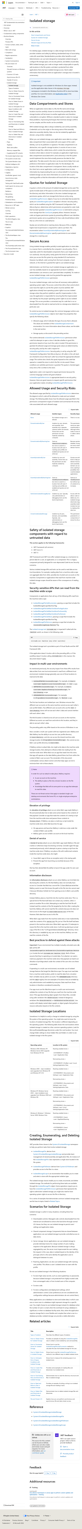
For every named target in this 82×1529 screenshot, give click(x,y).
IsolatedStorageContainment (64, 323)
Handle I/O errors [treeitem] (12, 80)
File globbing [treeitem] (9, 197)
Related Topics (55, 1201)
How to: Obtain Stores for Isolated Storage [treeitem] (16, 92)
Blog (26, 1520)
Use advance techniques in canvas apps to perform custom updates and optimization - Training (51, 1493)
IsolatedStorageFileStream (42, 1166)
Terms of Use (71, 1520)
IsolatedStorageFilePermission (40, 278)
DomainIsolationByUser (37, 423)
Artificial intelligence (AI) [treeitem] (12, 164)
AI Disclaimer (6, 1520)
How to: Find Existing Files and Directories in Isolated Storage (37, 1378)
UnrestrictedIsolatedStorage (39, 514)
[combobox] (13, 18)
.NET (36, 14)
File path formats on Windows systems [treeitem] (16, 70)
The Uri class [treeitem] (9, 222)
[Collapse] (22, 14)
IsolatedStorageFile (39, 1151)
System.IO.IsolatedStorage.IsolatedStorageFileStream (51, 1421)
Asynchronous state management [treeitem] (11, 179)
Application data (61, 94)
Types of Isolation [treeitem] (14, 88)
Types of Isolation (36, 1335)
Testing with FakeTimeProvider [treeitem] (14, 183)
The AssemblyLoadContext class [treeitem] (14, 246)
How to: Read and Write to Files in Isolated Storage (36, 1385)
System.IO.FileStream (67, 1166)
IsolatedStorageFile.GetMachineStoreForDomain (49, 614)
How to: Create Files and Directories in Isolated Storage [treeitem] (16, 116)
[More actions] (78, 14)
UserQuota (48, 212)
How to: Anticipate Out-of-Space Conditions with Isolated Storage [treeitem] (17, 109)
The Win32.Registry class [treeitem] (12, 219)
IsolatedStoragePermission (38, 199)
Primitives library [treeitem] (10, 199)
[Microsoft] (3, 2)
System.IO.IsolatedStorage (61, 1144)
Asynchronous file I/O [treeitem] (13, 77)
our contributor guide (39, 1452)
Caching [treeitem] (7, 211)
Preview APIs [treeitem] (9, 42)
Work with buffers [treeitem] (12, 147)
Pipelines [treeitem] (9, 145)
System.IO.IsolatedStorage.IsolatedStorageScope (49, 1425)
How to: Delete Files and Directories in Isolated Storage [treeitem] (16, 136)
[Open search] (73, 2)
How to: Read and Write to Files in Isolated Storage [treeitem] (16, 130)
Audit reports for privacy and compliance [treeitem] (14, 187)
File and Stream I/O (36, 1399)
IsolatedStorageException (44, 201)
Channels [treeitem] (8, 213)
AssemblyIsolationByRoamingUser (54, 230)
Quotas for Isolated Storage (39, 38)
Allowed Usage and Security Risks (41, 43)
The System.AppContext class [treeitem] (14, 156)
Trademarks (5, 1523)
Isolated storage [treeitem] (13, 85)
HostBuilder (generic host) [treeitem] (13, 175)
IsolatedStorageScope (40, 1173)
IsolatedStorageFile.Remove (42, 622)
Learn (31, 14)
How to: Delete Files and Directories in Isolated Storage (36, 1393)
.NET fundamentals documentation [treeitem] (14, 22)
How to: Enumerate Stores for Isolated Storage (36, 1346)
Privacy (42, 1520)
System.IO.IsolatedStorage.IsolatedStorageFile (48, 1416)
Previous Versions (17, 1520)
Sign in (78, 2)
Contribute (35, 1520)
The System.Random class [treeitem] (13, 161)
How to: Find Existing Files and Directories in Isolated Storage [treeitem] (16, 124)
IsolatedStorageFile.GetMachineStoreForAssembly (50, 611)
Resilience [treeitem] (8, 191)
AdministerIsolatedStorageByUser (40, 494)
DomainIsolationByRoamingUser (41, 233)
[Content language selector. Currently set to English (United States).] (11, 1515)
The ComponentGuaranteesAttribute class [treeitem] (15, 240)
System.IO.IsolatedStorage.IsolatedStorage (47, 1154)
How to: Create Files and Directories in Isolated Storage (36, 1370)
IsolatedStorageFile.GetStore (42, 617)
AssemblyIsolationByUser (38, 457)
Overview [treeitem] (8, 39)
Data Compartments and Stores (40, 35)
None (32, 417)
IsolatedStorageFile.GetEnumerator (45, 603)
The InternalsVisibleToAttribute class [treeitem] (14, 231)
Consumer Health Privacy (55, 1520)
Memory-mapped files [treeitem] (13, 150)
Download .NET (74, 8)
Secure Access (35, 40)
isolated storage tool (39, 629)
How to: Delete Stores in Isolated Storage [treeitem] (16, 102)
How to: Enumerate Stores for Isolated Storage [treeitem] (16, 97)
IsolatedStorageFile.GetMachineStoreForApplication (50, 608)
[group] (55, 469)
